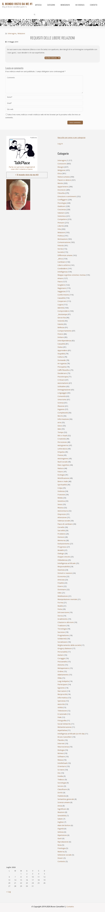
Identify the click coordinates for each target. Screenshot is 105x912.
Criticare (61, 380)
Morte (60, 416)
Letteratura (62, 449)
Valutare (61, 213)
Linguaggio (62, 393)
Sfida (60, 678)
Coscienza (62, 209)
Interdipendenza (64, 341)
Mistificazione (63, 478)
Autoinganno (63, 458)
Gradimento (62, 619)
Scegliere (61, 285)
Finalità (61, 583)
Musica (60, 508)
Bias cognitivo (63, 465)
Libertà (61, 226)
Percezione (62, 442)
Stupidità (61, 354)
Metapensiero (63, 668)
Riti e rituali (62, 436)
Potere (60, 334)
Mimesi (61, 753)
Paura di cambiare (65, 524)
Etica (60, 173)
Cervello (61, 527)
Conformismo (63, 295)
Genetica (61, 501)
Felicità (60, 245)
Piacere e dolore (64, 180)
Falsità (60, 324)
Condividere (62, 268)
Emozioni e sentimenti (67, 196)
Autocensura (63, 511)
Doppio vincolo (64, 557)
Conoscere (62, 164)
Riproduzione (63, 842)
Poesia (60, 455)
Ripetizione (62, 835)
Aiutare (61, 655)
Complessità (63, 413)
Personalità (62, 652)
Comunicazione (64, 242)
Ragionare (62, 288)
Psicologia (62, 203)
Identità (61, 308)
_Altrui (60, 259)
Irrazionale (62, 714)
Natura (60, 468)
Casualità (61, 344)
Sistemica (61, 216)
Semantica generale (66, 799)
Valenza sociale (64, 521)
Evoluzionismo (63, 544)
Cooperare (62, 301)
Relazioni (21, 33)
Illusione (61, 406)
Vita (59, 229)
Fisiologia (61, 848)
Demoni (61, 537)
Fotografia (62, 720)
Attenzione (62, 517)
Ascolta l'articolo (52, 58)
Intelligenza (62, 272)
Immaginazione (64, 390)
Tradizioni (62, 626)
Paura (60, 282)
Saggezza (61, 291)
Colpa (60, 488)
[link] (34, 14)
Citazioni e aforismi (66, 622)
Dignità (61, 829)
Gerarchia (62, 318)
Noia (60, 845)
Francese (61, 495)
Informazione (63, 419)
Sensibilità (62, 816)
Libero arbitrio (64, 265)
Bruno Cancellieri (65, 737)
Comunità (62, 396)
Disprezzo (62, 514)
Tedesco (61, 779)
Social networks (64, 724)
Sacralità (61, 530)
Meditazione (63, 596)
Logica (60, 305)
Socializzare (62, 642)
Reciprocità (62, 694)
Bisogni (61, 167)
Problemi (61, 534)
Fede (59, 717)
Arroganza (62, 363)
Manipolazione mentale (67, 599)
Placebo (61, 740)
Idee (59, 429)
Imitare (61, 337)
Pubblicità (62, 796)
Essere (60, 586)
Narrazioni (62, 691)
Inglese (61, 822)
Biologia (61, 750)
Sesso (60, 504)
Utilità (60, 707)
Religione (61, 170)
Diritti (60, 793)
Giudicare (61, 206)
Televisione (62, 711)
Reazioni (61, 812)
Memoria (61, 540)
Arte (59, 422)
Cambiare (62, 262)
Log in (60, 144)
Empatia (61, 452)
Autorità (61, 704)
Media (60, 498)
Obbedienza (62, 560)
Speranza (61, 701)
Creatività (62, 439)
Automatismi (63, 383)
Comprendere (63, 311)
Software (61, 757)
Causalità (61, 298)
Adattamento (63, 675)
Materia (61, 852)
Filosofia (61, 193)
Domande (62, 360)
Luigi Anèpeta (63, 681)
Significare (62, 809)
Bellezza (61, 327)
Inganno (61, 409)
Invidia (60, 776)
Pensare (61, 223)
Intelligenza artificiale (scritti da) (71, 734)
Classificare (62, 789)
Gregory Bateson (65, 648)
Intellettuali (62, 763)
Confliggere (62, 200)
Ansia (60, 806)
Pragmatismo (63, 635)
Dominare (62, 589)
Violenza (61, 491)
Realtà (60, 606)
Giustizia (61, 570)
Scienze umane (64, 802)
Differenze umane (65, 255)
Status (60, 347)
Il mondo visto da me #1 (17, 4)
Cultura (61, 357)
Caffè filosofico (64, 370)
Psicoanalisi (62, 662)
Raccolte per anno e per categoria (72, 137)
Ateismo (61, 665)
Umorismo (62, 399)
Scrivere (61, 770)
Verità (60, 249)
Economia (62, 576)
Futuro (60, 472)
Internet (61, 743)
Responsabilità (64, 566)
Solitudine (62, 386)
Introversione (63, 612)
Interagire (12, 33)
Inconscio (61, 190)
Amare (60, 278)
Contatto (70, 907)
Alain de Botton (64, 825)
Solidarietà (62, 639)
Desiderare (62, 373)
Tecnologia (62, 629)
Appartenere (63, 187)
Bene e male (63, 481)
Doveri (60, 858)
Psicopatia (62, 367)
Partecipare (62, 684)
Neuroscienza (63, 747)
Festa (60, 609)
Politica (61, 236)
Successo (61, 632)
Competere (62, 219)
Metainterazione (64, 727)
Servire (60, 786)
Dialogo (61, 553)
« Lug (8, 892)
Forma (60, 603)
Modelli (61, 550)
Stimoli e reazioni (65, 573)
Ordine (60, 671)
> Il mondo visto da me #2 (26, 175)
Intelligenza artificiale (66, 563)
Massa (60, 760)
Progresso (62, 547)
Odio (59, 593)
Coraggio (61, 658)
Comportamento (65, 331)
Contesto (61, 861)
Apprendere (62, 350)
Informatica (62, 698)
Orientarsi (62, 766)
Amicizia (61, 580)
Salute (60, 819)
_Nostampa (62, 314)
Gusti (60, 838)
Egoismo (61, 688)
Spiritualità (62, 485)
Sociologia (62, 783)
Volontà (61, 321)
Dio (59, 773)
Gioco (60, 426)
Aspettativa (62, 730)
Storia (60, 616)
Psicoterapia (63, 377)
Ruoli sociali (62, 462)
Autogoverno (63, 445)
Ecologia (61, 475)
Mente (60, 183)
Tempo (60, 432)
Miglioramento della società (69, 645)
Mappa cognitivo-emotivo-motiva (71, 275)
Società (61, 252)
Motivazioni (62, 239)
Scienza (61, 403)
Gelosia (61, 832)
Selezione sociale (64, 855)
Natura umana (64, 177)
